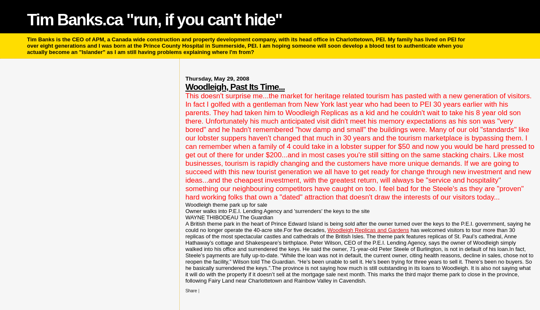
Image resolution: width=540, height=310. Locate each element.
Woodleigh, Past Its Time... (235, 87)
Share (191, 290)
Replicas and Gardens (368, 230)
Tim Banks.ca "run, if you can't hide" (154, 20)
